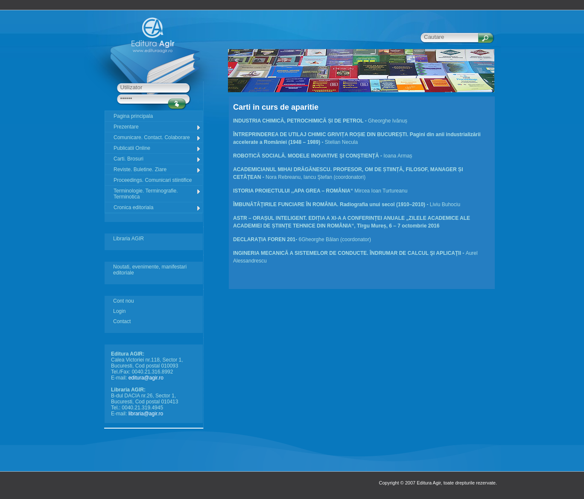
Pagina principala (133, 116)
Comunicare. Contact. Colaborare (157, 137)
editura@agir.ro (146, 378)
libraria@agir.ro (146, 414)
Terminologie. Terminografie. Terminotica (157, 194)
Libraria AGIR (128, 239)
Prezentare (157, 127)
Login (119, 311)
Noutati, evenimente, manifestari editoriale (150, 270)
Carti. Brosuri (157, 159)
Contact (122, 321)
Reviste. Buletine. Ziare (157, 169)
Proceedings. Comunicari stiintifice (153, 180)
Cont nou (123, 301)
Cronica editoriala (157, 207)
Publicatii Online (157, 148)
